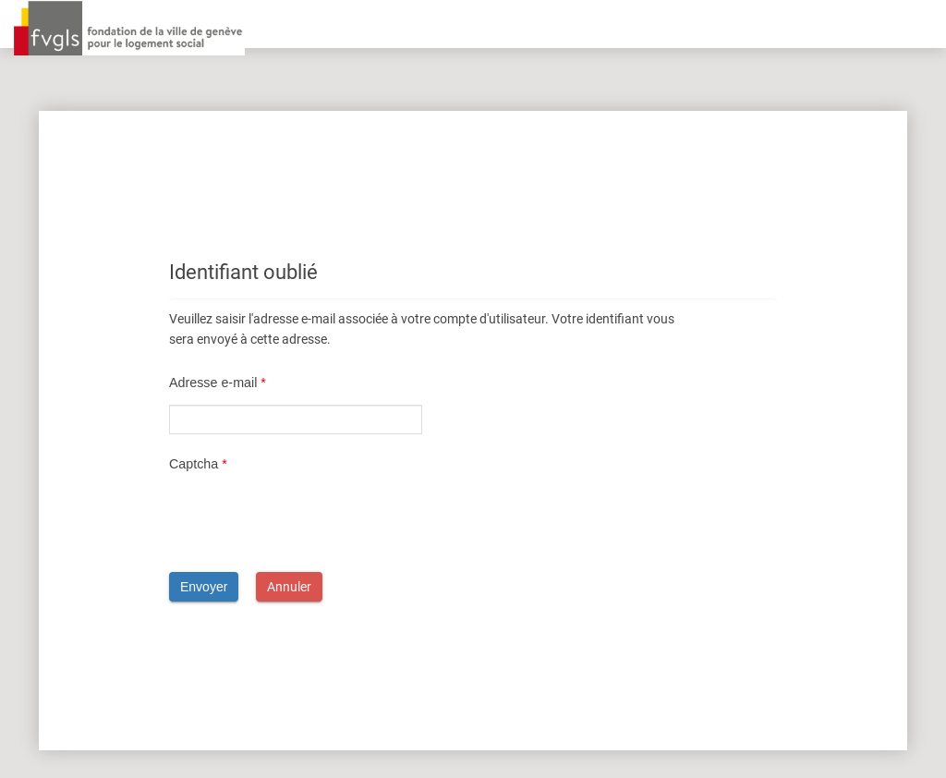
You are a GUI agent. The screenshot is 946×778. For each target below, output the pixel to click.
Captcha (198, 463)
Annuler (289, 586)
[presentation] (309, 522)
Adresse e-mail (217, 382)
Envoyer (203, 586)
